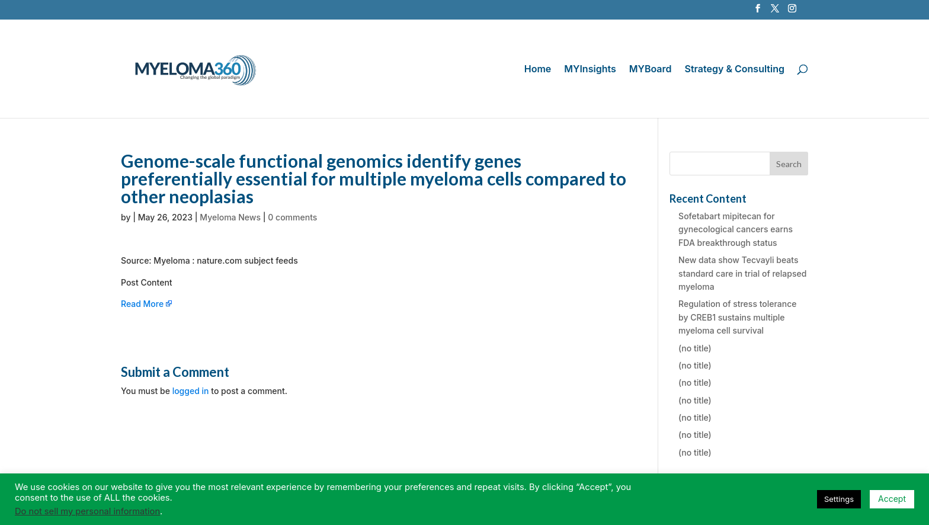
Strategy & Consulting (734, 70)
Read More (142, 304)
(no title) (695, 348)
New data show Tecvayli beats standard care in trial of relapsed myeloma (742, 273)
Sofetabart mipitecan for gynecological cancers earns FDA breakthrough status (735, 229)
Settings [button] (839, 499)
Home (538, 70)
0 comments (292, 217)
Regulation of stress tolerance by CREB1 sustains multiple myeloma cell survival (737, 317)
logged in (190, 391)
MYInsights (590, 70)
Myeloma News (230, 217)
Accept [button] (892, 499)
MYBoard (650, 70)
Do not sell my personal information (87, 511)
